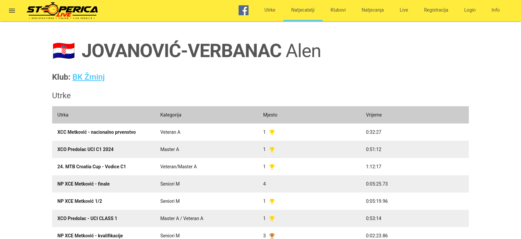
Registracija (436, 10)
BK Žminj (88, 77)
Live (404, 10)
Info (496, 10)
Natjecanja (373, 10)
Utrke (269, 10)
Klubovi (338, 10)
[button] (12, 11)
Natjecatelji (303, 10)
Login (470, 10)
